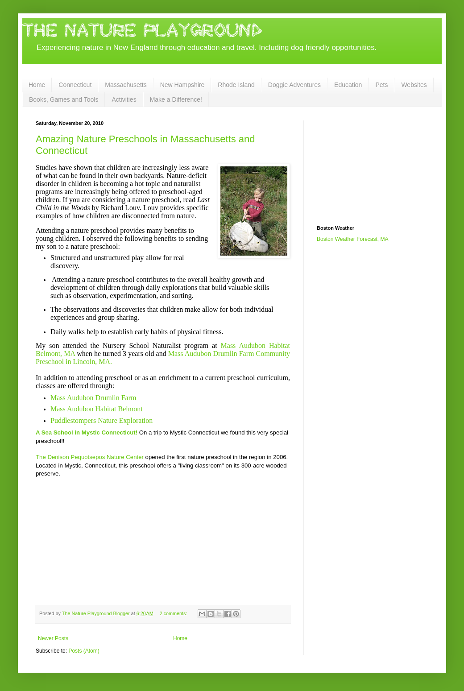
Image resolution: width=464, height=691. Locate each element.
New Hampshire (182, 84)
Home (37, 84)
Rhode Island (236, 84)
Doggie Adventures (294, 84)
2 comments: (174, 613)
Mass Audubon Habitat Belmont (96, 409)
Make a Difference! (176, 99)
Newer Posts (53, 638)
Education (348, 84)
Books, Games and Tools (63, 99)
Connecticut (74, 84)
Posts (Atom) (83, 651)
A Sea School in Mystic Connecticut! (86, 432)
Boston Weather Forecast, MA (353, 239)
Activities (124, 99)
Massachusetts (125, 84)
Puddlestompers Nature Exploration (101, 420)
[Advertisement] (361, 165)
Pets (381, 84)
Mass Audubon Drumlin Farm (93, 397)
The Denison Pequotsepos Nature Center (90, 457)
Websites (414, 84)
